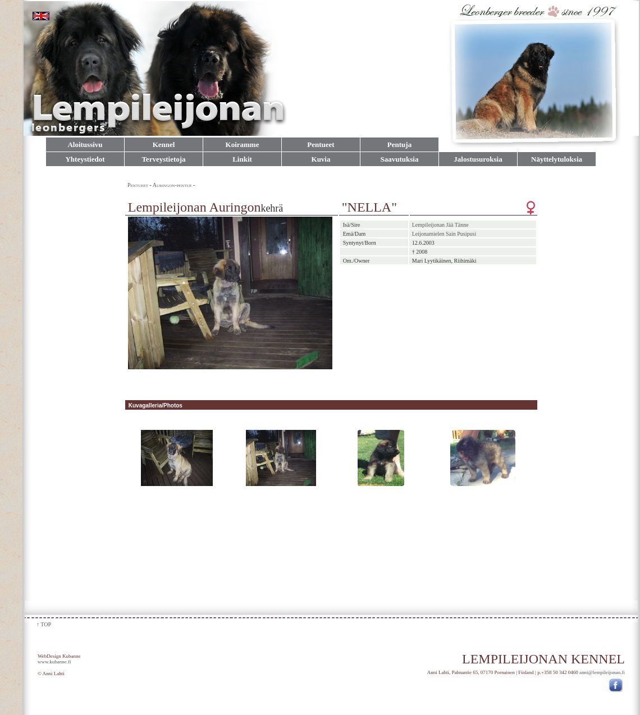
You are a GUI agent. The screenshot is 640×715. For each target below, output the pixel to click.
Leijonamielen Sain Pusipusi (444, 234)
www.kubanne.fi (54, 661)
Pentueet (137, 185)
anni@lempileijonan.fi (602, 672)
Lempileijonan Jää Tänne (440, 225)
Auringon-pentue (173, 185)
